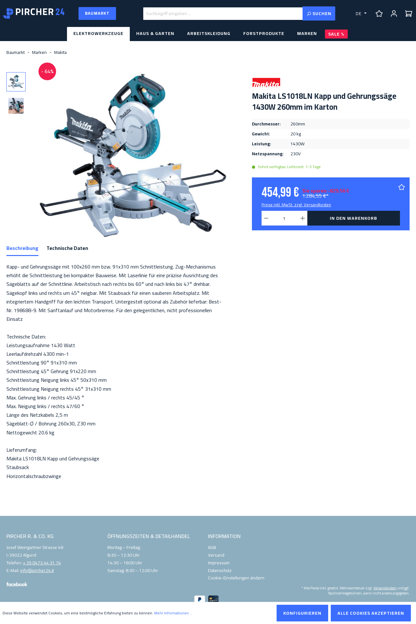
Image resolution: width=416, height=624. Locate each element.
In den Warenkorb (353, 218)
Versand (216, 555)
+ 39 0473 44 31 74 (42, 563)
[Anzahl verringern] (266, 218)
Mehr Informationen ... (173, 613)
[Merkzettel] (379, 13)
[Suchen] (319, 13)
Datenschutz (220, 570)
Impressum (218, 563)
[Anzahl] (284, 218)
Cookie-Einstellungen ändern (236, 578)
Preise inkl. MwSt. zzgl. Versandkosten (296, 205)
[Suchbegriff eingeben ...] (223, 13)
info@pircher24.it (37, 571)
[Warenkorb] (408, 13)
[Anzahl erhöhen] (302, 218)
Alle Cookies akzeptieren (370, 613)
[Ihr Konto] (394, 13)
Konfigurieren (302, 613)
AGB (212, 547)
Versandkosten (384, 588)
